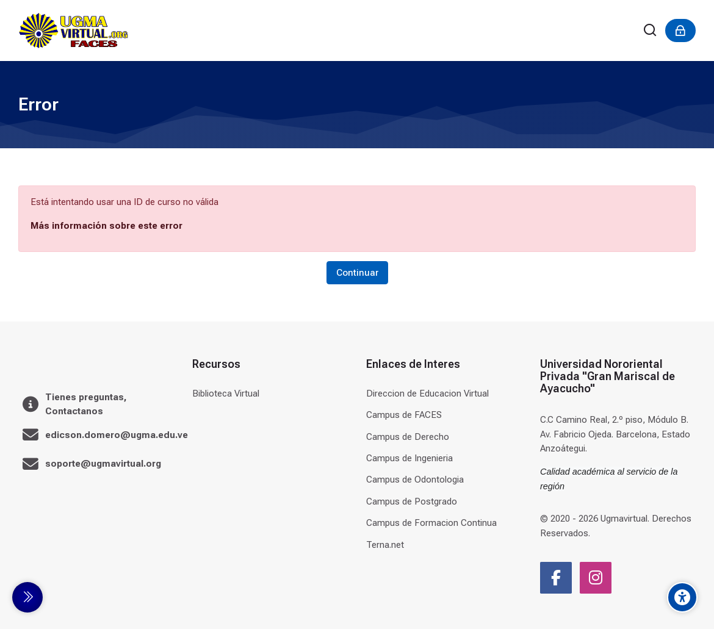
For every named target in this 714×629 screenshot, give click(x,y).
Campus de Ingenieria (409, 458)
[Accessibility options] (682, 597)
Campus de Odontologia (415, 479)
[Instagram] (595, 578)
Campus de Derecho (407, 436)
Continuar (357, 272)
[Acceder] (680, 30)
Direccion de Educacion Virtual (427, 393)
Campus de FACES (404, 414)
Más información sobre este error (106, 225)
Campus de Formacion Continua (431, 522)
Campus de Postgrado (411, 501)
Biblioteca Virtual (225, 393)
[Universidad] (73, 30)
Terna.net (385, 544)
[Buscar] (650, 30)
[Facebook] (556, 578)
